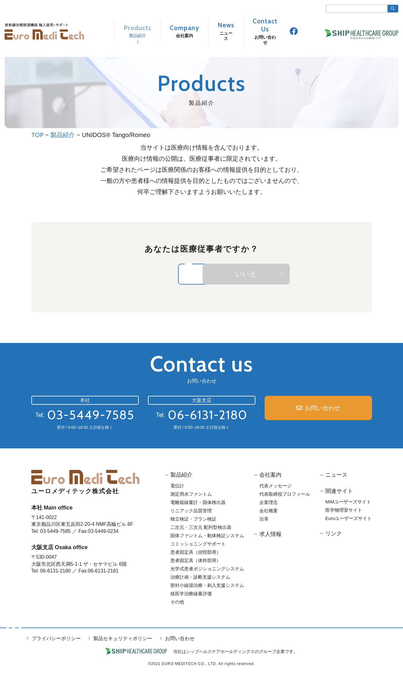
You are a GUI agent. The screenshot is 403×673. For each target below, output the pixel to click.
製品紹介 (62, 135)
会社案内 (270, 475)
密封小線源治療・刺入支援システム (207, 585)
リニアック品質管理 (191, 511)
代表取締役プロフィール (284, 494)
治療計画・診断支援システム (200, 577)
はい (159, 274)
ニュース (336, 475)
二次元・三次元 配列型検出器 (200, 527)
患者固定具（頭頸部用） (195, 552)
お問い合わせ (322, 408)
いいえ (288, 274)
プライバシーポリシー (56, 639)
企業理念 (268, 503)
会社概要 (268, 511)
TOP (37, 135)
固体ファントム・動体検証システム (207, 536)
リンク (333, 534)
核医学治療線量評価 (191, 594)
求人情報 (270, 535)
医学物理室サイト (343, 510)
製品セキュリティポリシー (122, 639)
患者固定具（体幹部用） (195, 561)
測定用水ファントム (191, 494)
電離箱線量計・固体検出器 (198, 503)
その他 (177, 602)
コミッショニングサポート (198, 544)
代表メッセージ (275, 486)
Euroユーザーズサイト (348, 518)
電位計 (177, 486)
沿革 (264, 519)
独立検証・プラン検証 (193, 519)
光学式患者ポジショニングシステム (207, 569)
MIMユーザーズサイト (348, 502)
